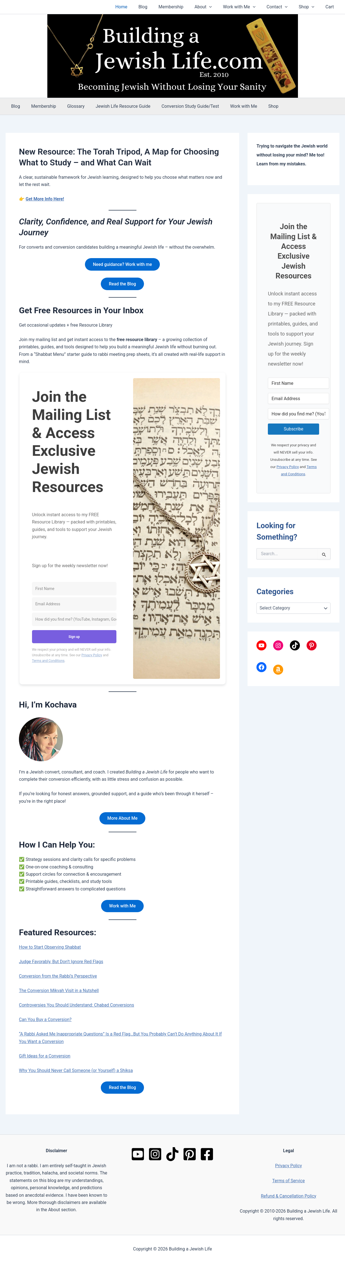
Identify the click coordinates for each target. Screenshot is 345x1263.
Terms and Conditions (48, 662)
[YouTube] (138, 1154)
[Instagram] (155, 1154)
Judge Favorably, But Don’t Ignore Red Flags (62, 963)
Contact (282, 7)
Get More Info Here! (45, 199)
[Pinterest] (190, 1154)
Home (138, 6)
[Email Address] (74, 604)
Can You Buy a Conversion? (46, 1021)
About (213, 7)
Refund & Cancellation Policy (288, 1196)
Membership (183, 6)
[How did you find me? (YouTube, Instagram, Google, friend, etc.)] (74, 620)
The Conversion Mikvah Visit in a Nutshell (60, 992)
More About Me (122, 819)
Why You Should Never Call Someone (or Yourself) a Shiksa (77, 1072)
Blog (157, 6)
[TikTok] (172, 1154)
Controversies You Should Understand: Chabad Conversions (78, 1006)
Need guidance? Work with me (122, 264)
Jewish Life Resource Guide (115, 106)
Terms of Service (288, 1180)
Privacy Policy (92, 656)
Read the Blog (122, 284)
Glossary (70, 106)
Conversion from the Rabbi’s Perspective (59, 977)
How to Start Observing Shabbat (50, 948)
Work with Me (247, 7)
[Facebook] (207, 1154)
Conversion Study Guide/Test (180, 106)
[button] (219, 7)
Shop (310, 7)
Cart (331, 6)
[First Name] (74, 589)
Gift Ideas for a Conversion (45, 1057)
